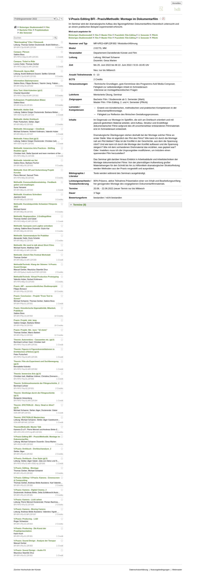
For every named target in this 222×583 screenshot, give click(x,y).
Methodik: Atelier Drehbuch (26, 119)
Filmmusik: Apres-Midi (24, 71)
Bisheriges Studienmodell (31, 27)
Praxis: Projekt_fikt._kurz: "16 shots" (31, 330)
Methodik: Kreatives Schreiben (28, 194)
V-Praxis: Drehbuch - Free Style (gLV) (31, 458)
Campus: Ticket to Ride (24, 61)
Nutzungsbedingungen (160, 570)
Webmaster (177, 570)
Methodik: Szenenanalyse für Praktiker (31, 236)
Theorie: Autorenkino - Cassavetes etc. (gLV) (34, 340)
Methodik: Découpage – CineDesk (29, 129)
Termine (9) (79, 204)
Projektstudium (42, 30)
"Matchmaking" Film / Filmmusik (29, 42)
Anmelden (176, 3)
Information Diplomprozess (26, 81)
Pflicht (155, 35)
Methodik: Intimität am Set (26, 160)
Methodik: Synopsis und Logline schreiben (33, 226)
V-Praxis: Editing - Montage (26, 468)
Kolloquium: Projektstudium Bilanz (30, 100)
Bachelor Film (25, 30)
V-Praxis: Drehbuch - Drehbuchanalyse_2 (33, 449)
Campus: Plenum (22, 52)
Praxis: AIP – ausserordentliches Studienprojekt (36, 286)
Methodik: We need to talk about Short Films (34, 245)
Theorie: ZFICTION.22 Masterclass (29, 417)
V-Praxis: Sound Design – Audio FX (30, 550)
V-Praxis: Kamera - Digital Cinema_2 (30, 490)
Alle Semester (25, 33)
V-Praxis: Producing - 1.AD (26, 519)
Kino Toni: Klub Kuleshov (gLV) (28, 90)
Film (48, 27)
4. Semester (143, 38)
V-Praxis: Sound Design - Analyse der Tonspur (35, 541)
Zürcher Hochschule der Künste (27, 570)
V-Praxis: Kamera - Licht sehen (28, 500)
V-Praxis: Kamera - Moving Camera (30, 509)
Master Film (106, 35)
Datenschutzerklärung (138, 570)
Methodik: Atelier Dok (24, 110)
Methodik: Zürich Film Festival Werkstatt (32, 255)
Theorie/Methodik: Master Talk (28, 427)
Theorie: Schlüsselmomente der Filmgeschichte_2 (37, 383)
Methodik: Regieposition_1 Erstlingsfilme (33, 216)
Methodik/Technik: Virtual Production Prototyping (36, 277)
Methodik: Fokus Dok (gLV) (26, 139)
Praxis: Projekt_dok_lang (25, 320)
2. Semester (143, 35)
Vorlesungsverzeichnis (39, 9)
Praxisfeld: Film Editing (125, 35)
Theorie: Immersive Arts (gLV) (27, 374)
